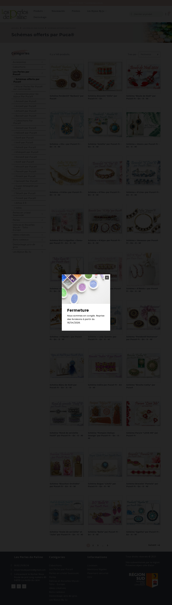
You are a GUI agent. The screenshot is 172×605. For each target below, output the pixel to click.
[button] (107, 277)
